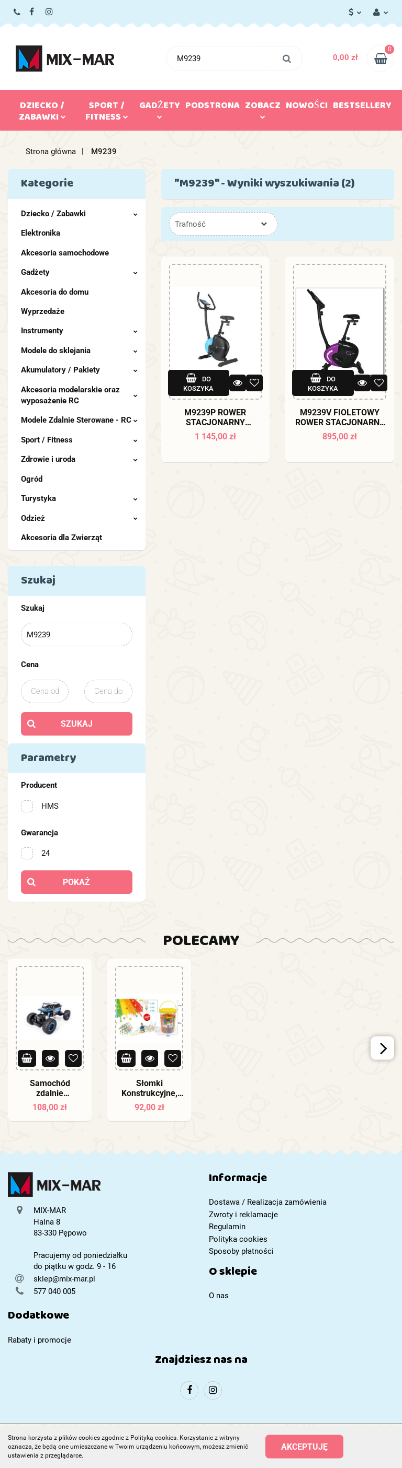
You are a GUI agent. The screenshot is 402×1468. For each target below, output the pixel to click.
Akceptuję (304, 1447)
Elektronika (40, 233)
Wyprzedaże (42, 311)
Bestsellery (362, 107)
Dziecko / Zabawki (42, 113)
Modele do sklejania (79, 350)
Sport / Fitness (106, 113)
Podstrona (212, 107)
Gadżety (159, 108)
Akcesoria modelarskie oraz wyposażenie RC (79, 395)
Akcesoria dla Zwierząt (61, 537)
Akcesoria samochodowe (65, 253)
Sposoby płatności (241, 1251)
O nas (219, 1295)
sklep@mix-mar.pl (64, 1279)
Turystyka (79, 498)
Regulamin (227, 1226)
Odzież (79, 518)
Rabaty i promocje (39, 1340)
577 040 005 (17, 12)
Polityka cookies (238, 1239)
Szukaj (77, 724)
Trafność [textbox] (190, 224)
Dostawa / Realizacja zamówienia (268, 1202)
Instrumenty (79, 330)
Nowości (307, 107)
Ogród (31, 479)
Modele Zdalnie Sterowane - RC (79, 420)
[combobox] (223, 224)
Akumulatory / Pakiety (79, 370)
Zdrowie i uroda (79, 459)
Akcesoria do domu (54, 292)
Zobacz (263, 108)
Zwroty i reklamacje (243, 1214)
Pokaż (76, 882)
